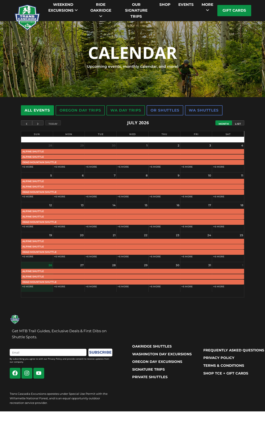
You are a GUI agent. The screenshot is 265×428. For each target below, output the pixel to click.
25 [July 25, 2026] (241, 235)
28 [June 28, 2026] (50, 145)
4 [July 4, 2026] (242, 145)
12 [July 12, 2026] (50, 205)
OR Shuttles (165, 110)
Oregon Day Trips (80, 110)
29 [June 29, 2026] (82, 145)
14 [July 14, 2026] (114, 205)
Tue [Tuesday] (100, 134)
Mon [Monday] (68, 134)
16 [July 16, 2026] (178, 205)
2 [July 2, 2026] (178, 145)
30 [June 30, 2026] (114, 145)
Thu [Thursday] (164, 134)
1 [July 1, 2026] (146, 145)
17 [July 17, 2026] (209, 205)
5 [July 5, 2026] (51, 175)
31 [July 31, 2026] (209, 265)
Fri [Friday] (196, 134)
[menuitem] (63, 7)
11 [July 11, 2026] (242, 175)
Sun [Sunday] (37, 134)
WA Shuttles (204, 110)
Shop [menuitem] (164, 4)
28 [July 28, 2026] (114, 265)
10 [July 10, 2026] (209, 175)
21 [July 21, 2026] (114, 235)
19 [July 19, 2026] (50, 235)
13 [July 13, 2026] (82, 205)
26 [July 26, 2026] (50, 265)
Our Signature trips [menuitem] (136, 10)
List (238, 123)
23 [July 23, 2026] (177, 235)
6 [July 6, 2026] (83, 175)
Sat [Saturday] (228, 134)
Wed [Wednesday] (132, 134)
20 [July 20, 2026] (82, 235)
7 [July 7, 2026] (115, 175)
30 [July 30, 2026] (177, 265)
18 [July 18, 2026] (241, 205)
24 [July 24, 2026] (209, 235)
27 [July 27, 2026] (82, 265)
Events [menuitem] (186, 4)
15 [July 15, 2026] (146, 205)
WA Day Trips (126, 110)
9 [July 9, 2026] (178, 175)
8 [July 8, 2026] (146, 175)
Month (224, 123)
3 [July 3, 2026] (210, 145)
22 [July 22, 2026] (145, 235)
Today (53, 123)
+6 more (27, 166)
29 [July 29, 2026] (145, 265)
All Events (37, 110)
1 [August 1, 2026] (242, 265)
